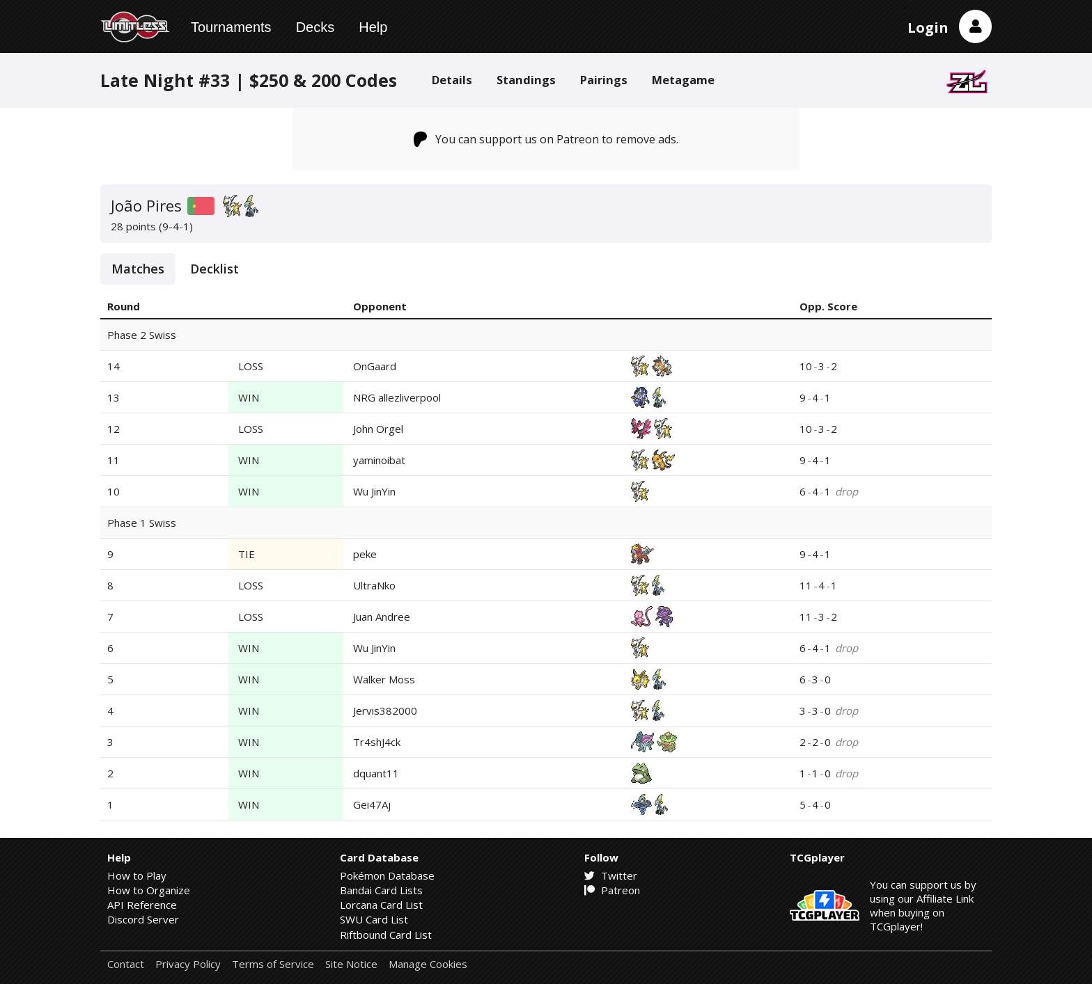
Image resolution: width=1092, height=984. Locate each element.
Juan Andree (381, 617)
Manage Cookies (428, 964)
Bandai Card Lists (381, 890)
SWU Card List (374, 919)
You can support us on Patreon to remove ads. (546, 139)
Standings (526, 80)
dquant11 (376, 773)
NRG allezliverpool (397, 397)
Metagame (683, 80)
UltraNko (374, 585)
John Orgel (378, 429)
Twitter (610, 875)
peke (365, 554)
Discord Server (143, 919)
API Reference (142, 905)
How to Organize (148, 890)
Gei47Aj (372, 804)
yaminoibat (379, 460)
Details (452, 80)
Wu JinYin (374, 491)
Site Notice (351, 964)
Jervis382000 (385, 710)
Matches (137, 268)
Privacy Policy (188, 964)
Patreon (612, 890)
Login (928, 27)
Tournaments (231, 27)
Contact (125, 964)
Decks (315, 27)
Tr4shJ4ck (376, 742)
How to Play (136, 875)
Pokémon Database (387, 875)
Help (373, 27)
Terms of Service (273, 964)
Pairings (603, 80)
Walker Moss (384, 679)
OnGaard (374, 366)
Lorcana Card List (381, 905)
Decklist (214, 268)
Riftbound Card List (386, 935)
